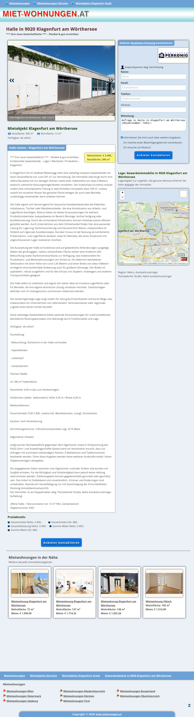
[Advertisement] (98, 641)
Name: (125, 71)
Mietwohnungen (19, 3)
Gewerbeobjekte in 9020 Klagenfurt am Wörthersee (138, 675)
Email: (124, 82)
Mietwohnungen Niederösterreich (84, 691)
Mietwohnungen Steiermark (24, 696)
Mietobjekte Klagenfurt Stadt (94, 3)
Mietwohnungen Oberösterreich (140, 696)
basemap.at (162, 266)
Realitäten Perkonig (143, 43)
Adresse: (126, 105)
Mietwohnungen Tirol (76, 701)
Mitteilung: (127, 116)
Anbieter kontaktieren (61, 542)
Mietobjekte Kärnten (43, 675)
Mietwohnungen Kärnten (52, 3)
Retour (11, 80)
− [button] (122, 200)
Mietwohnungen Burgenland (137, 691)
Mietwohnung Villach (159, 601)
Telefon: (126, 94)
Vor (111, 80)
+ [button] (122, 195)
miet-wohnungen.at (181, 266)
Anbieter (130, 187)
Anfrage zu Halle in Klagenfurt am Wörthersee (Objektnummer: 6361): (153, 125)
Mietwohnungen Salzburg (22, 701)
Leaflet (144, 266)
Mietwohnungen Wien (20, 691)
